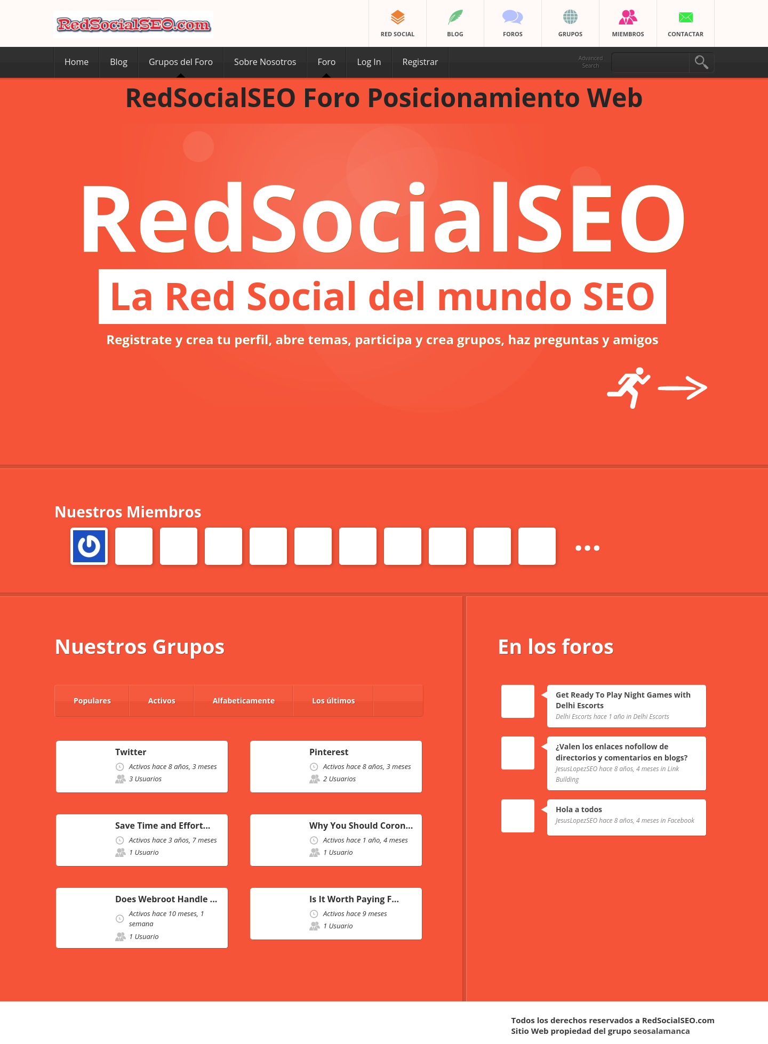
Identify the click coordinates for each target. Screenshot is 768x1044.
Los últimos (333, 700)
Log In (369, 62)
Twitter (130, 752)
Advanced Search (591, 61)
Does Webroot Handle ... (166, 899)
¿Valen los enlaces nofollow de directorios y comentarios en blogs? (621, 752)
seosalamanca (662, 1030)
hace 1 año (609, 716)
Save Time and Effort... (162, 826)
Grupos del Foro (181, 62)
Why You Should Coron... (361, 826)
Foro (326, 62)
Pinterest (328, 752)
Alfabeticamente (244, 700)
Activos (161, 700)
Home (77, 62)
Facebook (681, 820)
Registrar (420, 62)
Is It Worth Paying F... (354, 899)
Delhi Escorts (651, 716)
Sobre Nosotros (265, 62)
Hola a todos (579, 809)
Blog (118, 62)
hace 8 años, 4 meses (629, 768)
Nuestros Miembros (128, 511)
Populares (92, 700)
